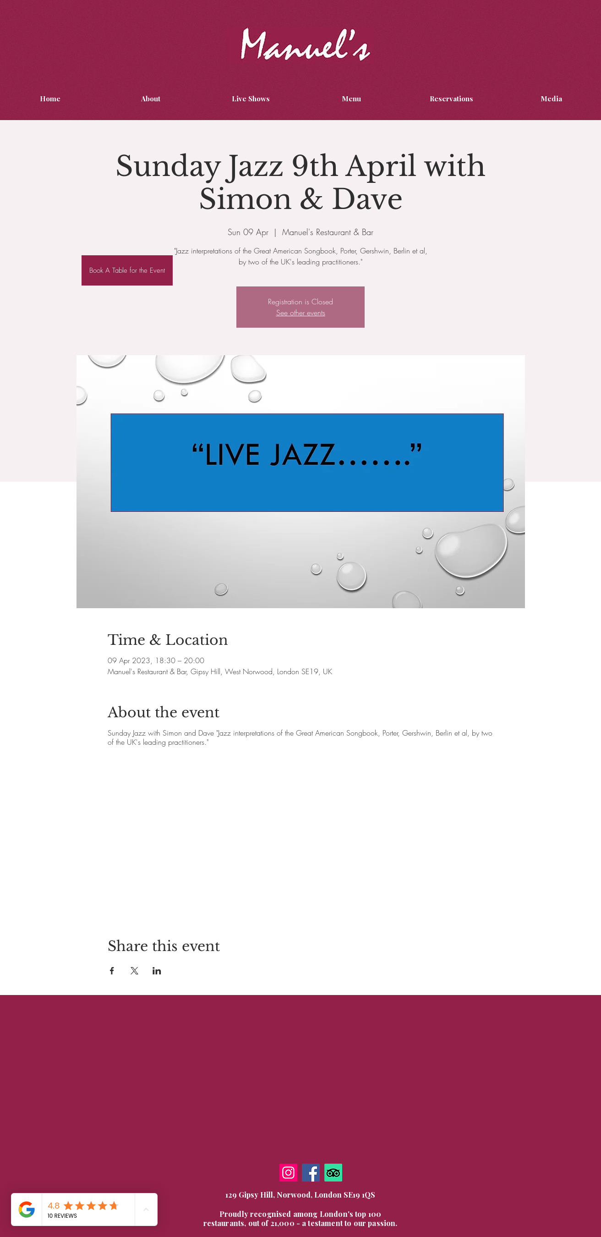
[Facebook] (311, 1173)
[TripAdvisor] (333, 1173)
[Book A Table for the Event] (127, 270)
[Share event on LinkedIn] (157, 970)
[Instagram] (288, 1173)
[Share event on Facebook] (112, 970)
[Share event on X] (134, 970)
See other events (300, 313)
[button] (551, 98)
